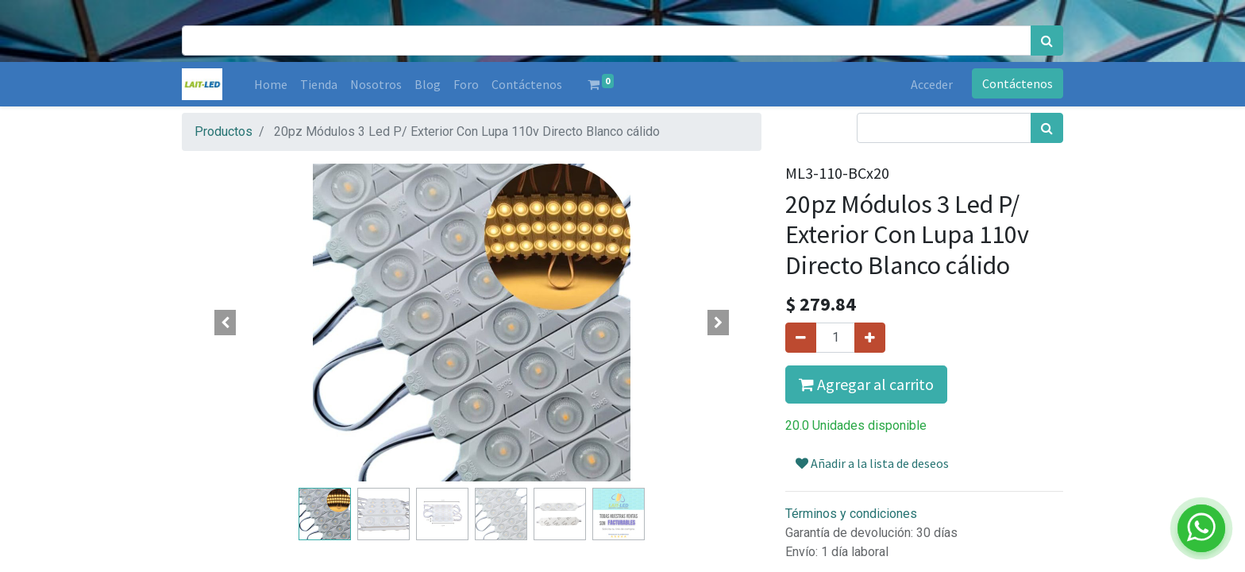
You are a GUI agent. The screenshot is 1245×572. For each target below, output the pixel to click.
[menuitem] (271, 84)
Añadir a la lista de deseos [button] (872, 463)
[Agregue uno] (869, 338)
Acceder (932, 84)
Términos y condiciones (851, 513)
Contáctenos (1017, 83)
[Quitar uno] (800, 338)
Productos (223, 131)
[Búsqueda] (1047, 40)
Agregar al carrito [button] (866, 384)
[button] (225, 322)
